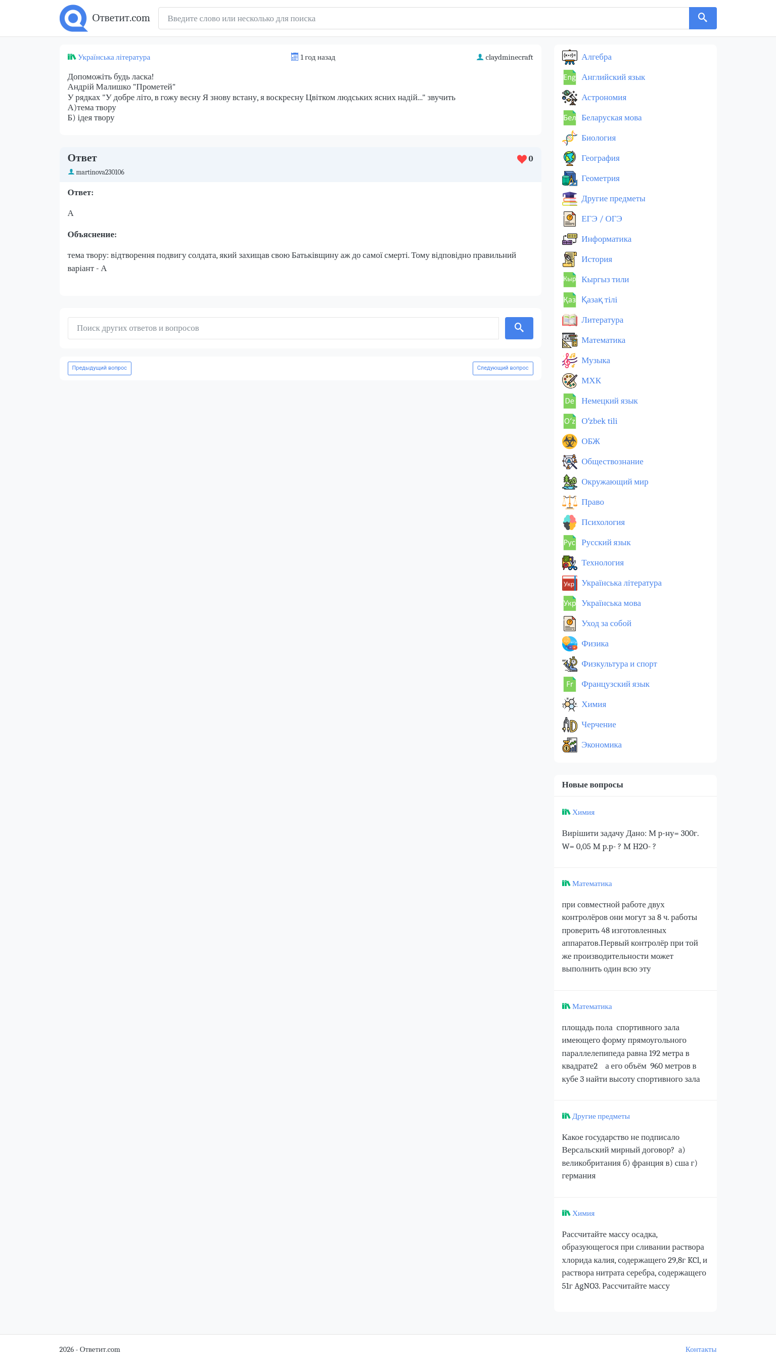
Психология (602, 522)
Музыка (595, 360)
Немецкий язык (609, 401)
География (600, 158)
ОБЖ (590, 441)
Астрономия (603, 97)
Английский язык (613, 77)
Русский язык (605, 542)
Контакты (701, 1349)
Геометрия (600, 178)
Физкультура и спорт (619, 664)
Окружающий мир (614, 482)
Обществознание (612, 461)
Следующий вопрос (503, 368)
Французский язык (615, 684)
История (596, 259)
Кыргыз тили (604, 279)
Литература (602, 320)
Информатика (606, 239)
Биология (598, 138)
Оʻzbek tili (599, 421)
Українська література (114, 57)
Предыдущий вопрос (99, 368)
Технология (602, 562)
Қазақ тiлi (599, 299)
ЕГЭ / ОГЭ (601, 219)
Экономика (601, 745)
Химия (593, 704)
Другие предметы (613, 198)
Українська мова (611, 603)
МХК (590, 380)
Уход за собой (606, 623)
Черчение (598, 724)
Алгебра (596, 57)
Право (592, 502)
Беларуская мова (611, 117)
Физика (594, 643)
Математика (603, 340)
